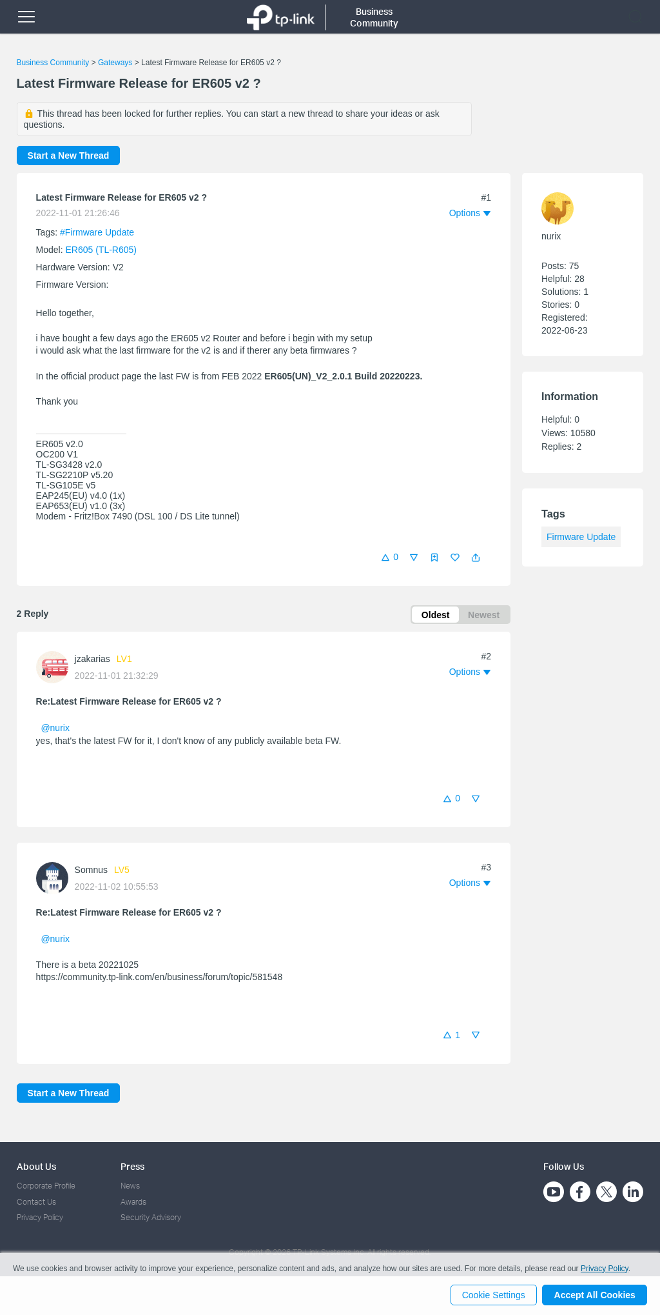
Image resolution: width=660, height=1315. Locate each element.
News (130, 1186)
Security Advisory (151, 1217)
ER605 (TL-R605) (101, 250)
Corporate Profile (46, 1186)
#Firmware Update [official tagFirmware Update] (97, 232)
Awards (133, 1202)
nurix (551, 236)
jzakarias (92, 659)
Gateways (115, 62)
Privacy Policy (40, 1217)
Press (132, 1166)
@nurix (55, 728)
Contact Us (36, 1202)
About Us (36, 1166)
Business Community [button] (374, 17)
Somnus (91, 871)
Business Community (53, 62)
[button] (476, 557)
